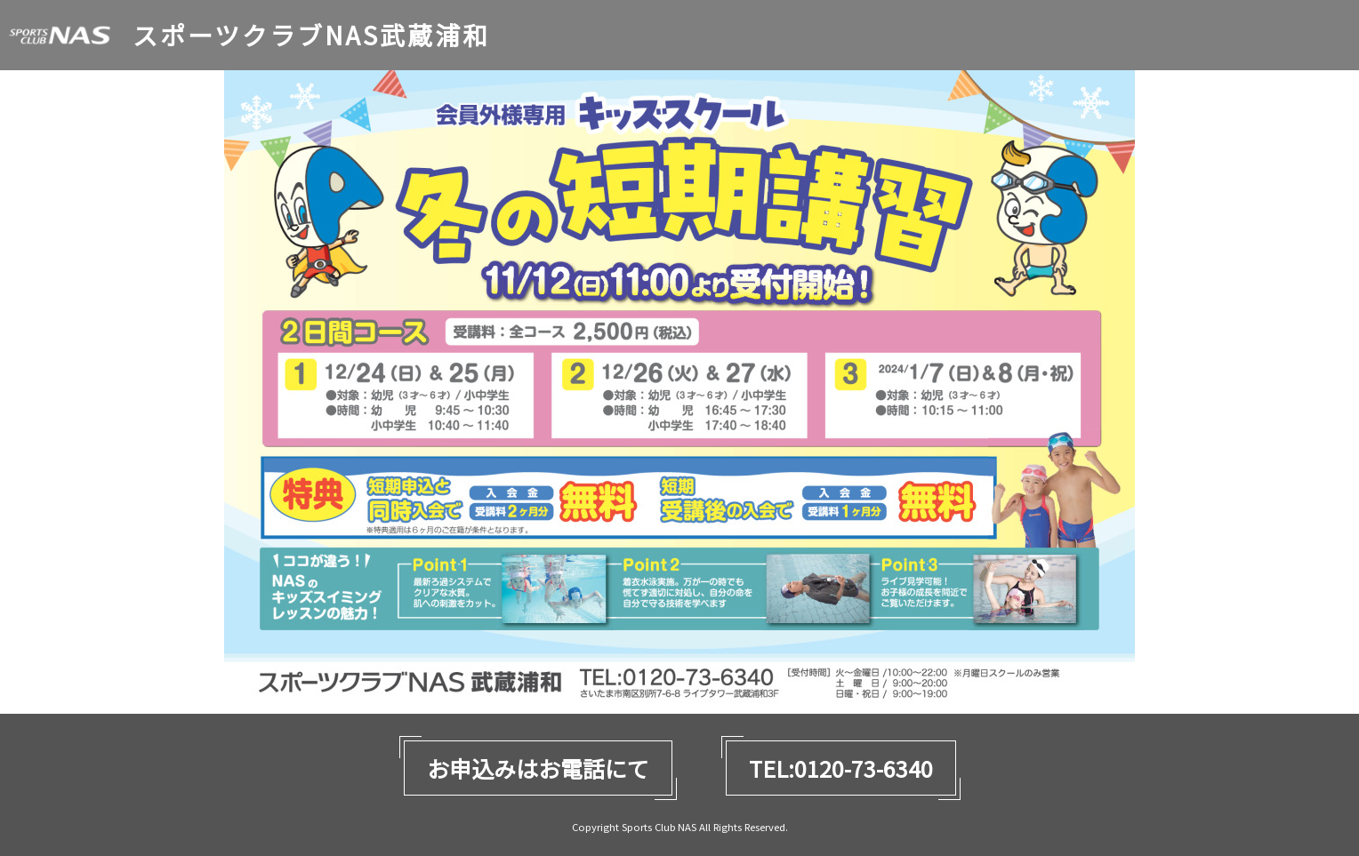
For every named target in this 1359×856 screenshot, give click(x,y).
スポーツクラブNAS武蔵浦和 (311, 35)
